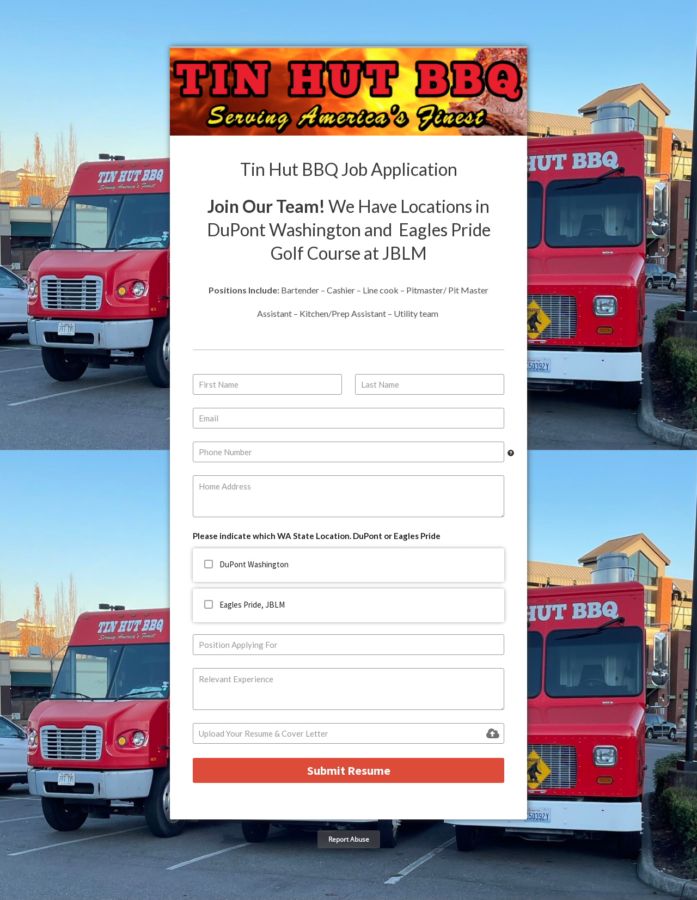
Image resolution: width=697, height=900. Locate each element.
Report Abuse (348, 839)
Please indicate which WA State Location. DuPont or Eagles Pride (317, 536)
